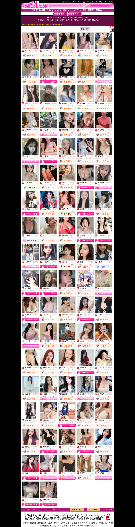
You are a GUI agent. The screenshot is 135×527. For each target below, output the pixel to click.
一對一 (55, 50)
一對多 (37, 235)
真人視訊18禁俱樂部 (46, 509)
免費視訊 (36, 50)
